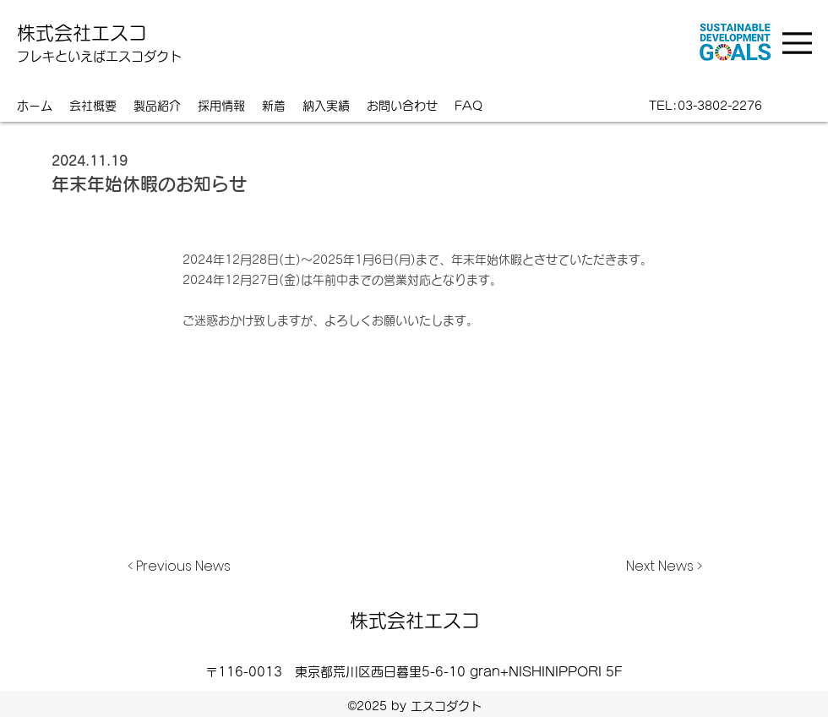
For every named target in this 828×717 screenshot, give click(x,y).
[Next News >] (660, 566)
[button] (326, 105)
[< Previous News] (183, 566)
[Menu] (799, 43)
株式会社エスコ (82, 33)
